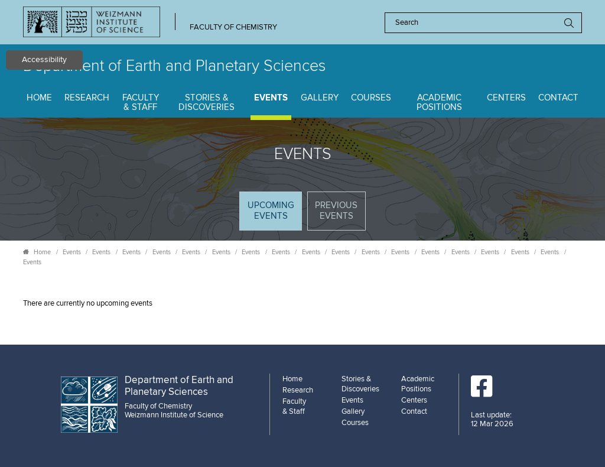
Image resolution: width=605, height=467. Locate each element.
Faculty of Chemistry (233, 27)
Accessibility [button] (44, 59)
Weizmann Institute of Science (174, 415)
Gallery (320, 97)
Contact (558, 97)
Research (86, 97)
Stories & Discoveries (206, 102)
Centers (506, 97)
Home (39, 97)
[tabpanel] (302, 303)
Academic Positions (439, 102)
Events (271, 97)
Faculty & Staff (140, 102)
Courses (371, 97)
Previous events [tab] (336, 211)
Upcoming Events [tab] (274, 215)
